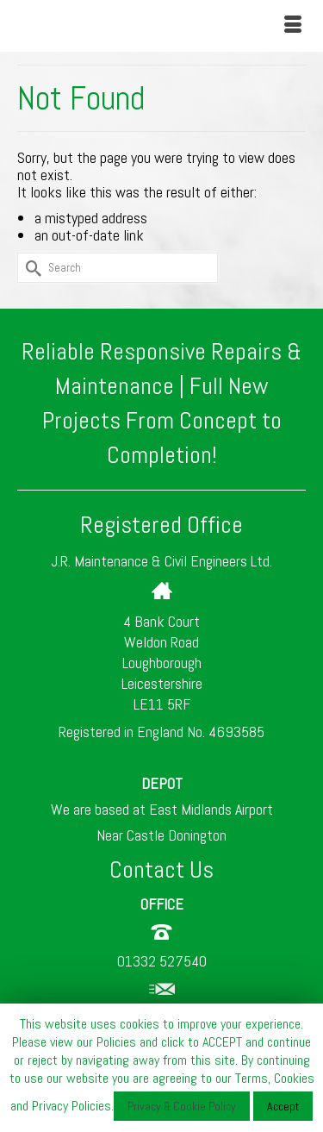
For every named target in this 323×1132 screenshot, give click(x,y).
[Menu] (292, 26)
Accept (283, 1106)
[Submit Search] (30, 268)
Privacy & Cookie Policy (181, 1106)
